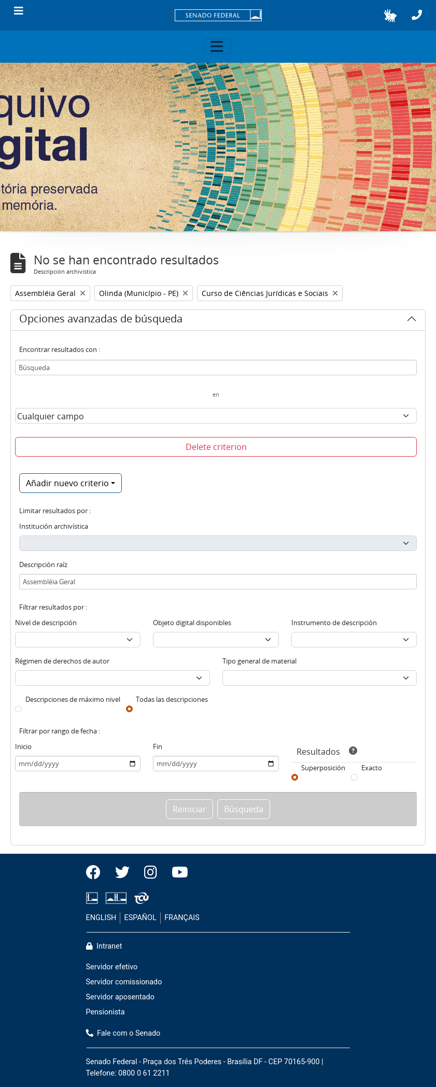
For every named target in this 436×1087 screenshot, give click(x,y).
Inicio (23, 746)
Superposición (323, 767)
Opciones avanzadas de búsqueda (100, 320)
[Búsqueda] (216, 367)
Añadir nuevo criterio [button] (67, 483)
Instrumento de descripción (334, 622)
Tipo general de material (259, 661)
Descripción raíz (43, 564)
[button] (390, 15)
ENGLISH (101, 917)
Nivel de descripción (46, 622)
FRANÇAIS (182, 917)
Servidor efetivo (112, 967)
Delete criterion (216, 447)
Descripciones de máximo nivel (72, 699)
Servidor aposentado (120, 997)
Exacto (371, 767)
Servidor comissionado (124, 982)
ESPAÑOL (140, 917)
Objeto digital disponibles (192, 622)
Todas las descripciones (172, 699)
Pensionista (105, 1012)
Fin (157, 746)
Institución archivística (53, 526)
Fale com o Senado (123, 1033)
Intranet (104, 946)
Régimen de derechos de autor (62, 661)
